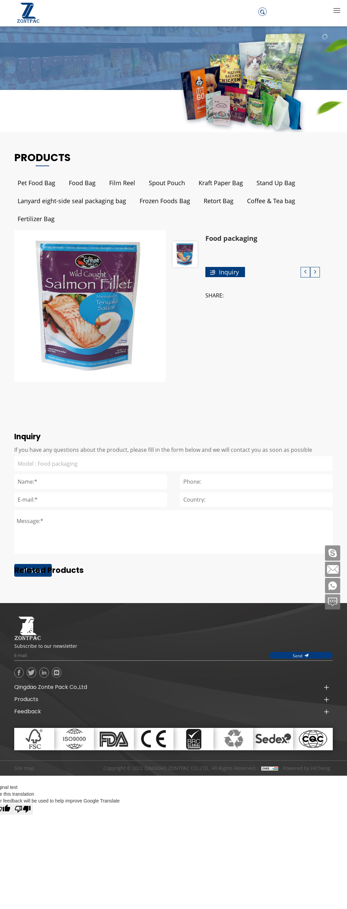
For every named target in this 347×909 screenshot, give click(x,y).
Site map (24, 768)
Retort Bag (218, 201)
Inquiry (229, 272)
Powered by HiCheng (306, 768)
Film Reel (122, 183)
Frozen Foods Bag (165, 201)
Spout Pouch (167, 183)
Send (37, 639)
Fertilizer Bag (36, 219)
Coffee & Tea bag (271, 201)
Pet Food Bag (36, 183)
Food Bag (82, 183)
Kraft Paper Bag (221, 183)
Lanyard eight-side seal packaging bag (72, 201)
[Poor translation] (23, 809)
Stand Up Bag (276, 183)
